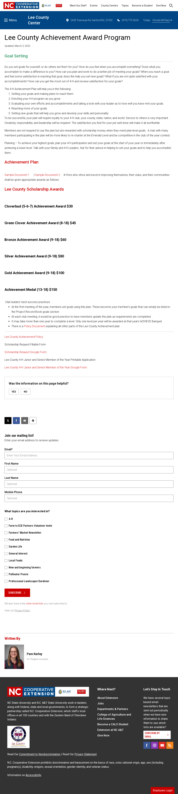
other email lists (34, 603)
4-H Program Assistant (37, 659)
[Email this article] (24, 420)
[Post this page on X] (8, 420)
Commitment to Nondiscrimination (39, 754)
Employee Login (162, 790)
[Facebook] (146, 745)
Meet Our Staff (78, 5)
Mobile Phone (13, 492)
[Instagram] (154, 745)
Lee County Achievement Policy (24, 336)
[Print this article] (33, 420)
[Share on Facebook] (16, 420)
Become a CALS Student (112, 724)
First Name (11, 463)
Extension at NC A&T (110, 730)
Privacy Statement (85, 754)
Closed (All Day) (162, 20)
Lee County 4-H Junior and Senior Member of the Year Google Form (46, 367)
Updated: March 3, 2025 (17, 46)
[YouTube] (162, 745)
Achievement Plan (21, 162)
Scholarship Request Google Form (26, 352)
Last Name (11, 478)
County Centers (109, 5)
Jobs (100, 703)
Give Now (161, 5)
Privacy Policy (22, 610)
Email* (9, 449)
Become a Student (142, 5)
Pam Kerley (34, 654)
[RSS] (169, 745)
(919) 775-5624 (128, 20)
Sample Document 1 (17, 175)
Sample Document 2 (47, 175)
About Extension (107, 698)
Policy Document (34, 326)
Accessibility (33, 775)
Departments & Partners (112, 709)
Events (94, 5)
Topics (125, 5)
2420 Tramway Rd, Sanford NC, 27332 (89, 20)
